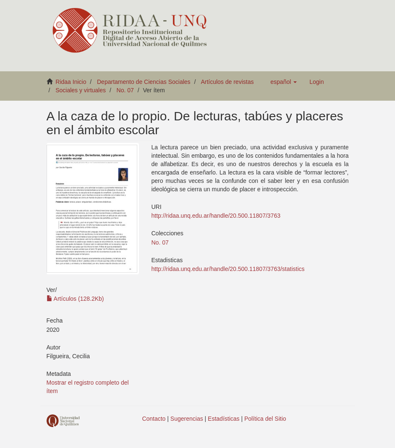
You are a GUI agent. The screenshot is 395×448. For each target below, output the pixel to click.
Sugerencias (186, 418)
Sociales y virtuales (80, 90)
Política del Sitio (265, 418)
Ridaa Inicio (70, 81)
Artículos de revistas (227, 81)
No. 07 (125, 90)
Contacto (153, 418)
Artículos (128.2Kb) (75, 298)
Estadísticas (223, 418)
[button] (283, 81)
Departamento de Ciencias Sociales (144, 81)
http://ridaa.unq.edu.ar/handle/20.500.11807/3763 (216, 215)
